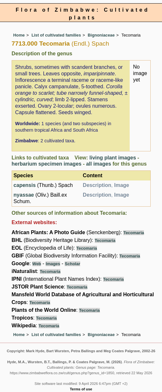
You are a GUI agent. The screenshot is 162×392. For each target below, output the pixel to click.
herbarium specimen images (46, 164)
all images (98, 164)
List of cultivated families (56, 35)
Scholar (72, 263)
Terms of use (81, 389)
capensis (25, 185)
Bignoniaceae (101, 35)
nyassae (24, 195)
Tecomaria (133, 232)
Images (53, 263)
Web (36, 263)
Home (19, 35)
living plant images (113, 157)
